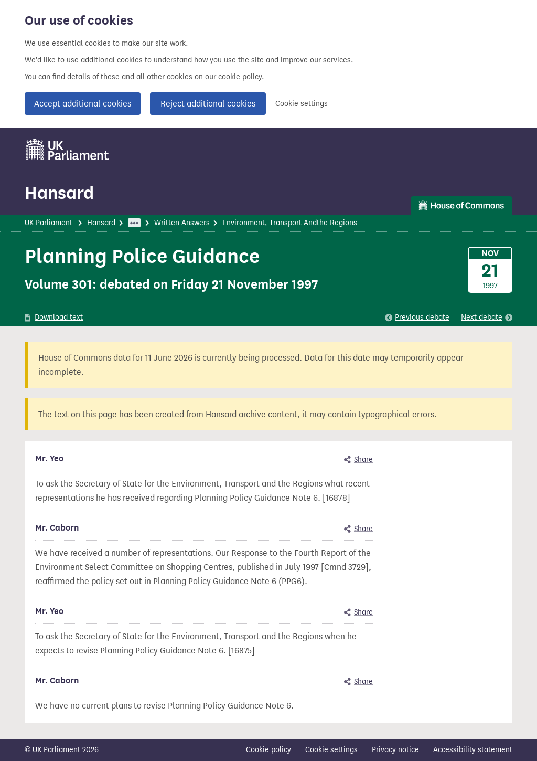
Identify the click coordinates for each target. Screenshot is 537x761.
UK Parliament (48, 222)
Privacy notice (395, 749)
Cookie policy (268, 749)
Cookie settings (301, 103)
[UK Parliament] (67, 149)
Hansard (59, 193)
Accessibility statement (472, 749)
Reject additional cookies (207, 104)
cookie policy (240, 76)
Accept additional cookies (82, 104)
